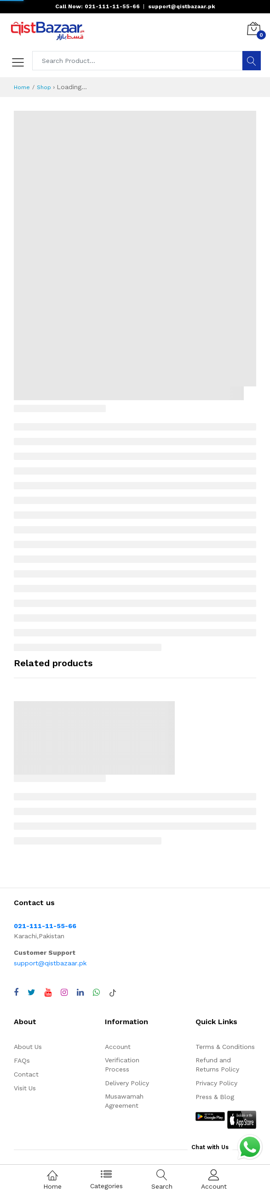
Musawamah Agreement (124, 1101)
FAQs (22, 1060)
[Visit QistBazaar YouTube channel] (48, 992)
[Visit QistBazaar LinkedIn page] (80, 992)
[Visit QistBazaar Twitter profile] (31, 992)
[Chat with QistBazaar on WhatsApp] (96, 992)
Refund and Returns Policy (217, 1064)
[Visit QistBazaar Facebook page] (16, 992)
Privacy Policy (216, 1083)
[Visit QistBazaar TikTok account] (112, 992)
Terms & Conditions (225, 1046)
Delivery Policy (127, 1083)
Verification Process (122, 1064)
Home (22, 87)
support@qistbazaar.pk (50, 963)
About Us (28, 1046)
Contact (26, 1074)
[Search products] (137, 60)
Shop (44, 87)
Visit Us (25, 1088)
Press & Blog (214, 1096)
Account (118, 1046)
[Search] (251, 60)
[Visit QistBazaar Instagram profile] (64, 992)
